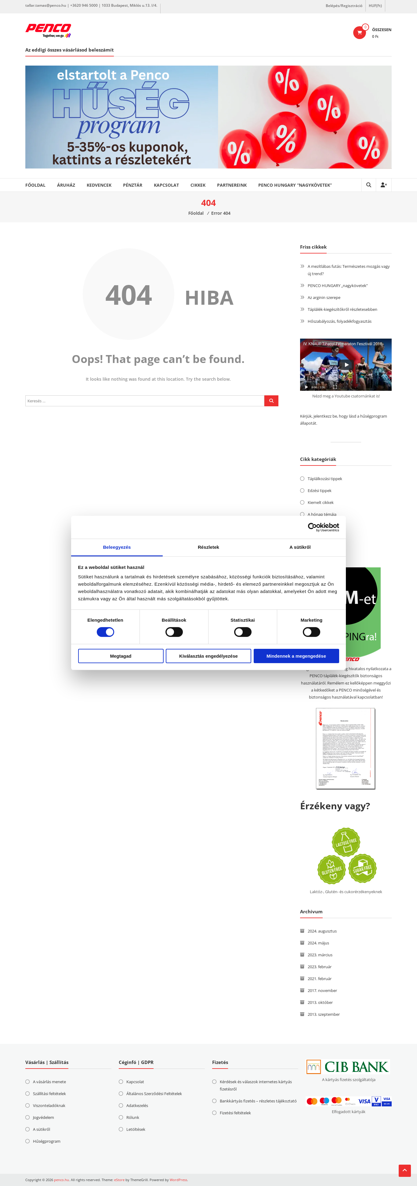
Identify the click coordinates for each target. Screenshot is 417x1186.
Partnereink (232, 185)
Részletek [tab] (208, 547)
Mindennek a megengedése (296, 656)
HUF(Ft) (375, 5)
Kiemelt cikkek (321, 502)
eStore (119, 1179)
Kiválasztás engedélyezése (208, 656)
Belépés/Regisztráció (344, 5)
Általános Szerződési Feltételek (154, 1093)
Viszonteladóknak (49, 1105)
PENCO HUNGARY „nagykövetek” (338, 285)
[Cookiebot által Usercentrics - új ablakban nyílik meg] (312, 527)
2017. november (322, 990)
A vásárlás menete (49, 1081)
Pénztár (132, 185)
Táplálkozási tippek (325, 478)
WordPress (178, 1179)
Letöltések (135, 1129)
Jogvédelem (43, 1117)
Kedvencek (99, 185)
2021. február (320, 978)
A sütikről (41, 1129)
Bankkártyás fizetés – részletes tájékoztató (258, 1101)
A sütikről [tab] (300, 547)
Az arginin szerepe (324, 297)
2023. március (320, 955)
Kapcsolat (166, 185)
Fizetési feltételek (235, 1113)
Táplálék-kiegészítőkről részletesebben (342, 309)
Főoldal (35, 185)
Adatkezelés (137, 1105)
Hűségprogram (46, 1141)
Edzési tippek (320, 490)
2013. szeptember (324, 1014)
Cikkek (197, 185)
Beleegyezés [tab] (117, 547)
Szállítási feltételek (49, 1093)
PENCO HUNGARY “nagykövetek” (295, 185)
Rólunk (132, 1117)
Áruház (66, 185)
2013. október (320, 1002)
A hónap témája (322, 514)
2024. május (318, 943)
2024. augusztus (322, 931)
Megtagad (120, 656)
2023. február (320, 966)
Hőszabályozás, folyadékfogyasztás (340, 321)
